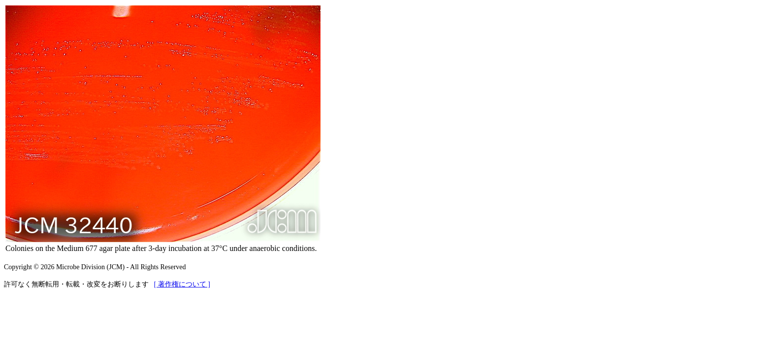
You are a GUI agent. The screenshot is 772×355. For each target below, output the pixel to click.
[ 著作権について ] (182, 284)
